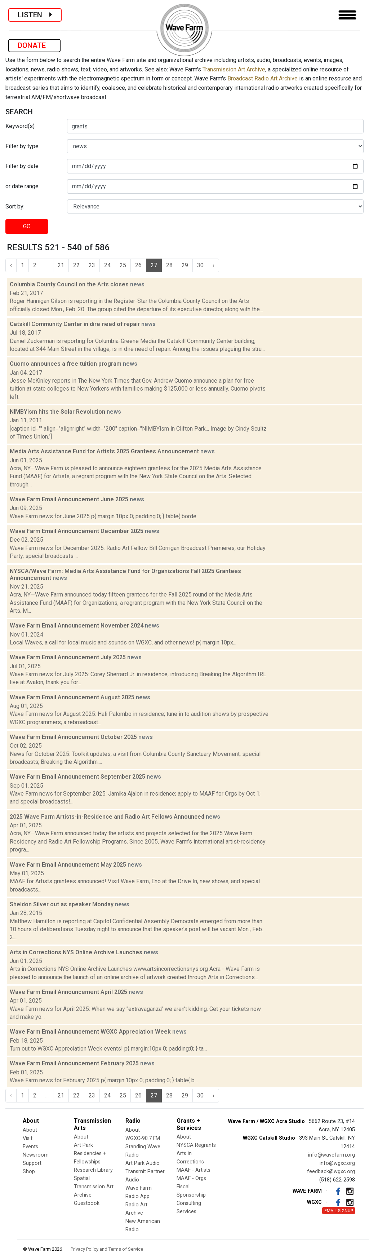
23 (92, 265)
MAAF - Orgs (191, 1178)
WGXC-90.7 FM (142, 1138)
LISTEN (35, 14)
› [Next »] (213, 265)
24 (107, 265)
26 (138, 265)
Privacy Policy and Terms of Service (107, 1249)
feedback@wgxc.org (331, 1171)
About (30, 1130)
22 (76, 265)
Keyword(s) (20, 126)
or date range (22, 186)
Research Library (93, 1170)
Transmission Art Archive (234, 69)
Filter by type (22, 146)
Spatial (82, 1178)
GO (27, 226)
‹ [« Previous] (11, 265)
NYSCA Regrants (196, 1145)
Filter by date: (22, 166)
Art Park (83, 1145)
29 (185, 265)
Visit (27, 1138)
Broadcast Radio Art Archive (262, 78)
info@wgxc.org (337, 1163)
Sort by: (15, 206)
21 (61, 265)
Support (32, 1163)
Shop (29, 1171)
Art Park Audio (142, 1163)
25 (123, 265)
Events (30, 1147)
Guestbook (86, 1203)
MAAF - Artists (193, 1170)
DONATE (34, 45)
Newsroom (36, 1155)
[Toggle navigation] (347, 15)
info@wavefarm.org (331, 1155)
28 (169, 265)
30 (200, 265)
